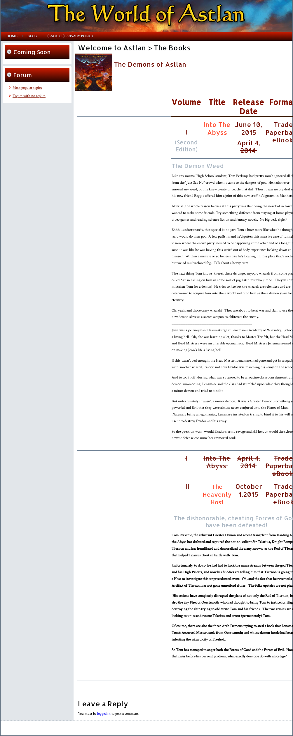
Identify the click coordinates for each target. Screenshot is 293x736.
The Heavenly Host (217, 494)
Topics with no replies (29, 95)
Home (11, 36)
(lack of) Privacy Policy (70, 36)
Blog (32, 36)
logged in (104, 713)
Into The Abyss (217, 128)
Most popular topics (27, 87)
